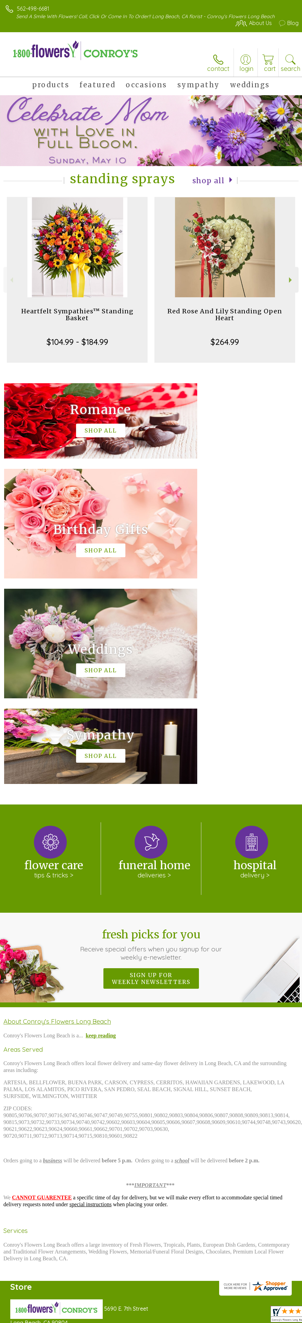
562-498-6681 (33, 8)
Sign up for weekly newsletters (151, 773)
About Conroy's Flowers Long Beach (57, 816)
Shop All (208, 180)
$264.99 (225, 342)
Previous (10, 280)
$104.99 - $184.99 (77, 342)
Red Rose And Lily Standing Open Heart (224, 314)
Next (291, 280)
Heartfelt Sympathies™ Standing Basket (77, 314)
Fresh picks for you (151, 739)
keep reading (101, 830)
